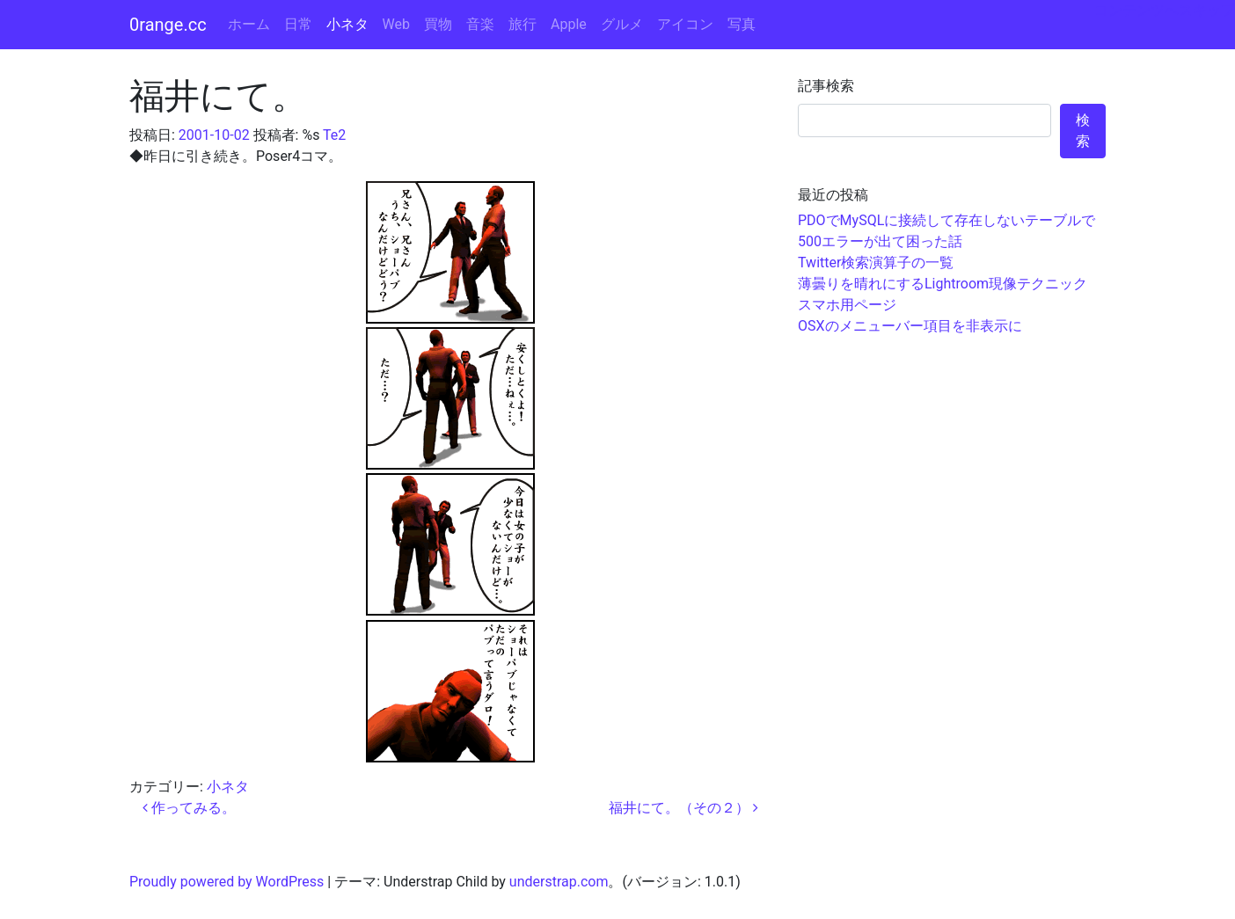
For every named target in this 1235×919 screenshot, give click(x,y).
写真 (741, 24)
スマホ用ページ (847, 304)
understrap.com (559, 881)
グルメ (622, 24)
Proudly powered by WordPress (226, 881)
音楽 (480, 24)
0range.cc (168, 24)
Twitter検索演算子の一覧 (876, 262)
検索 (1083, 131)
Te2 (334, 135)
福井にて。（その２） (683, 807)
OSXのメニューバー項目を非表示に (910, 325)
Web (396, 24)
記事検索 (826, 85)
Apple (569, 24)
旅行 (522, 24)
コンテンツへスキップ (1164, 10)
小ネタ (347, 24)
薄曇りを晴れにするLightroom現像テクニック (942, 283)
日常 (298, 24)
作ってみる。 (189, 807)
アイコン (685, 24)
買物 (438, 24)
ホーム (249, 24)
